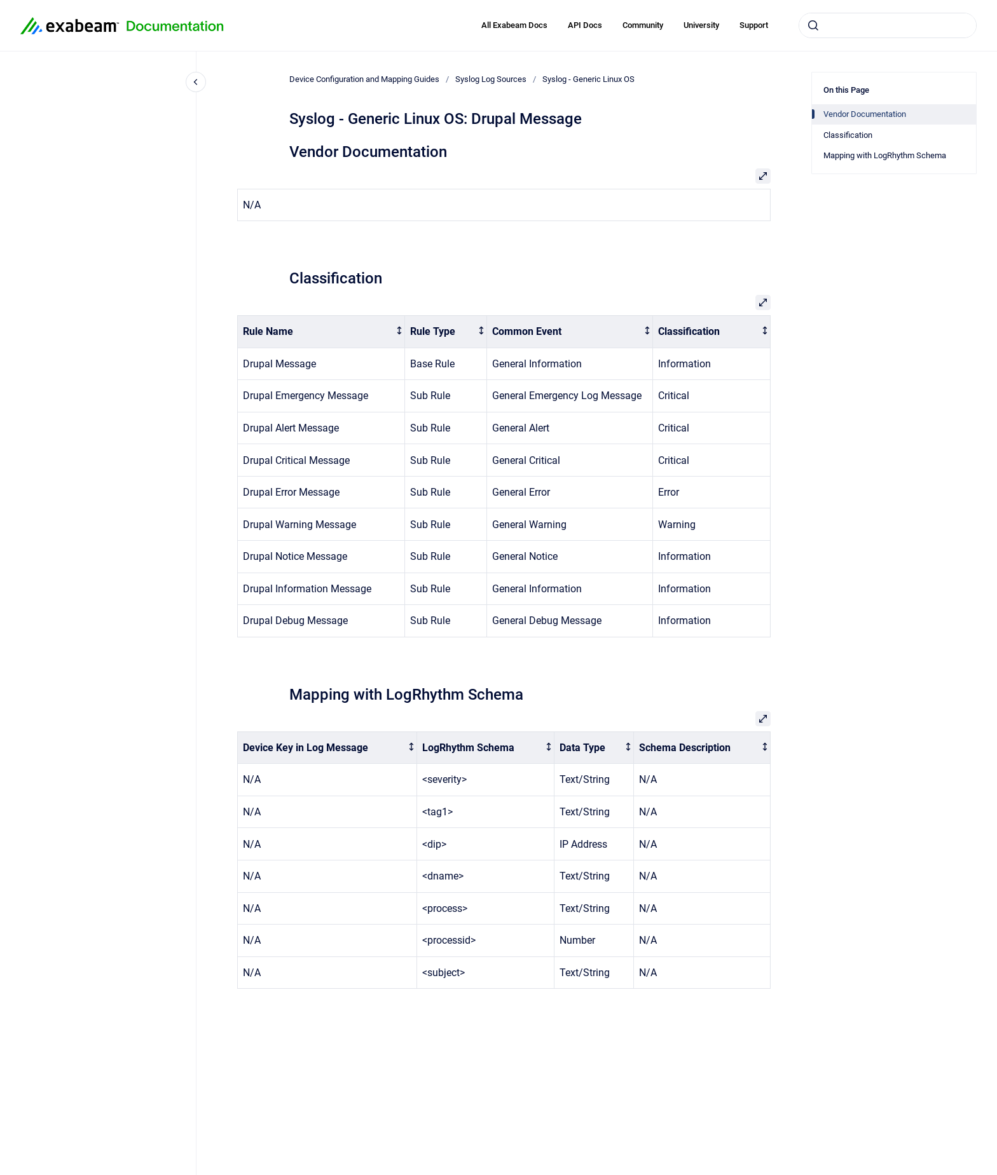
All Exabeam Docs (514, 25)
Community (642, 25)
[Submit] (813, 25)
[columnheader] (321, 332)
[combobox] (887, 25)
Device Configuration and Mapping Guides (364, 79)
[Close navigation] (196, 82)
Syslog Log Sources (490, 79)
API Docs (585, 25)
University (701, 25)
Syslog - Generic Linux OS (588, 79)
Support (753, 25)
